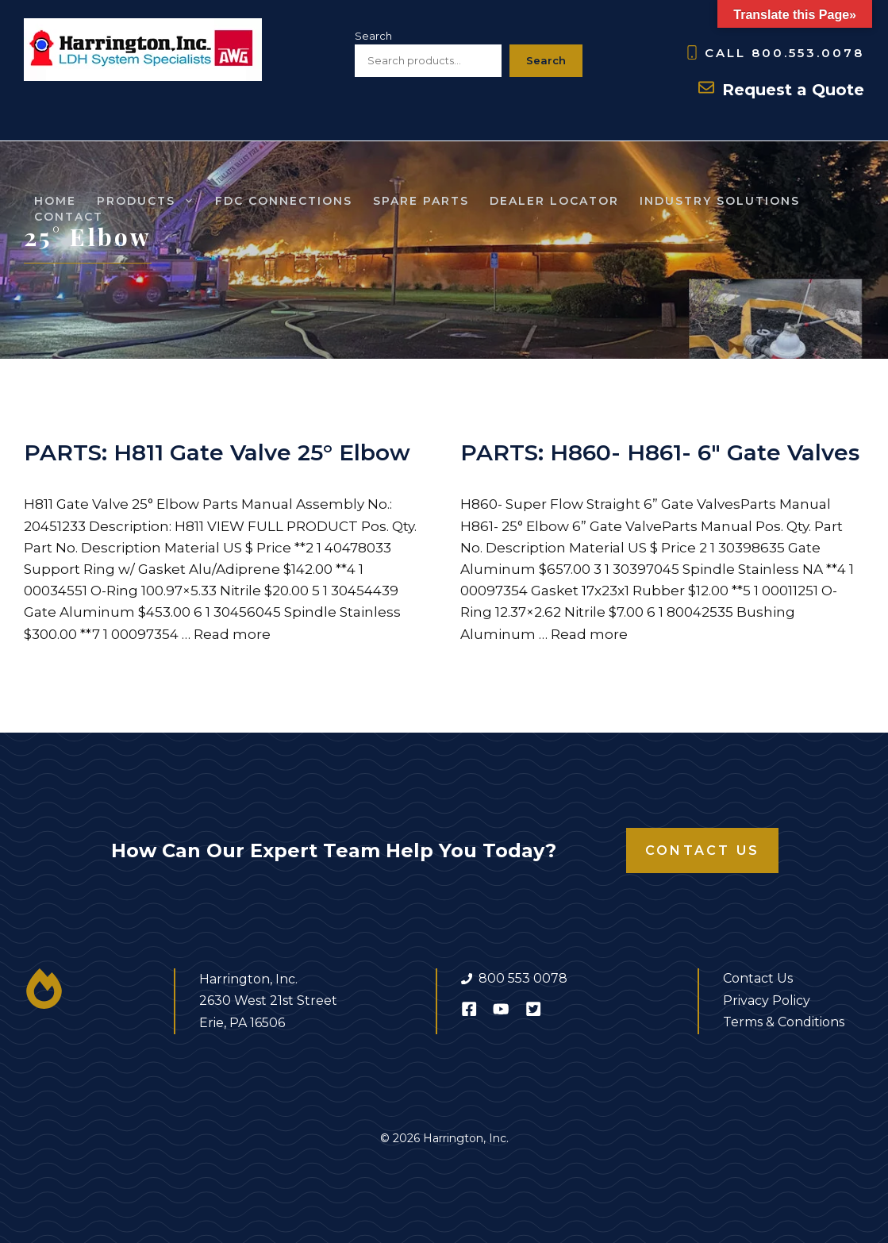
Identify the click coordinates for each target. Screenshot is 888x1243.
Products (151, 201)
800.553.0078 (808, 52)
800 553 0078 (523, 978)
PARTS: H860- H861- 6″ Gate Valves (659, 452)
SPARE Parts (421, 201)
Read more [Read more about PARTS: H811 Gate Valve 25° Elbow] (232, 634)
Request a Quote (793, 89)
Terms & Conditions (783, 1021)
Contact (68, 217)
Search (373, 35)
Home (55, 201)
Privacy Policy (766, 1000)
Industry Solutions (720, 201)
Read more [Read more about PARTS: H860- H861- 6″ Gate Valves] (589, 634)
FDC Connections (283, 201)
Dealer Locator (554, 201)
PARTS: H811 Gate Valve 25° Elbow (217, 452)
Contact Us (702, 850)
